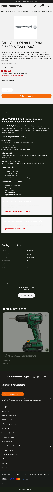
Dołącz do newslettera (13, 394)
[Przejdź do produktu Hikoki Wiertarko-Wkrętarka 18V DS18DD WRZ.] (26, 332)
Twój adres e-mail (6, 389)
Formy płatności (7, 450)
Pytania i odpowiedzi (8, 415)
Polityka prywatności (8, 424)
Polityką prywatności (35, 400)
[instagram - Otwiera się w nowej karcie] (38, 377)
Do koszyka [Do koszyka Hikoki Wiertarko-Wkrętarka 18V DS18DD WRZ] (47, 350)
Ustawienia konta (7, 437)
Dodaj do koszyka (26, 96)
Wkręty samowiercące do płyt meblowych (41, 11)
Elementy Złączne (23, 11)
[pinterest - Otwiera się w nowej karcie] (34, 377)
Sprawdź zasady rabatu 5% (14, 229)
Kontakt (4, 463)
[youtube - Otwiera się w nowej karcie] (45, 377)
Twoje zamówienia (7, 433)
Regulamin (24, 399)
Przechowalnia (6, 441)
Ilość (2, 86)
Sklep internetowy (24, 489)
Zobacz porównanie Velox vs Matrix (17, 211)
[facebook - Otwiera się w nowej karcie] (41, 377)
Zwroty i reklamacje (8, 420)
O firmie (4, 467)
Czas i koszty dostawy (9, 454)
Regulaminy (5, 411)
